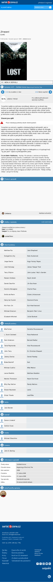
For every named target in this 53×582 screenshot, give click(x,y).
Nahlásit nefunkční (45, 213)
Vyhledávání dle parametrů (21, 561)
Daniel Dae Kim (9, 283)
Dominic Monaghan (10, 289)
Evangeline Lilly (9, 256)
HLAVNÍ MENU (6, 7)
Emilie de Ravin (9, 294)
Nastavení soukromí (18, 537)
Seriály (4, 550)
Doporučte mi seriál (19, 550)
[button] (26, 82)
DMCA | (11, 539)
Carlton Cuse (8, 426)
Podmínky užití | (7, 537)
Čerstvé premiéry (18, 553)
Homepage (38, 550)
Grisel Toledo (9, 395)
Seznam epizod (13, 39)
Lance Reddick (9, 373)
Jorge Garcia (8, 261)
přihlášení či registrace (45, 2)
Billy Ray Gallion (10, 384)
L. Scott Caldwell (10, 335)
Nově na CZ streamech (20, 555)
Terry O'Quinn (8, 272)
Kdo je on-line (39, 553)
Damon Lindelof (9, 420)
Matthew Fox (8, 250)
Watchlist (5, 563)
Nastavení (37, 555)
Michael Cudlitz (9, 368)
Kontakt (16, 539)
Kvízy (4, 555)
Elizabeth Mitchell (10, 316)
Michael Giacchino (10, 438)
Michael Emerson (10, 311)
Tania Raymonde (9, 346)
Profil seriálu (4, 39)
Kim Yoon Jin (8, 305)
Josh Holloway (9, 267)
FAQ (20, 539)
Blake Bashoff (9, 362)
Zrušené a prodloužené (20, 558)
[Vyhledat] (50, 7)
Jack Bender (8, 408)
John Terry (8, 351)
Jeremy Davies (9, 357)
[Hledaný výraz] (43, 7)
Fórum (4, 558)
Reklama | (5, 539)
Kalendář (5, 561)
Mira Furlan (8, 329)
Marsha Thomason (10, 379)
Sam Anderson (9, 340)
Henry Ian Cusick (10, 300)
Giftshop (37, 552)
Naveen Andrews (9, 278)
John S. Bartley (9, 451)
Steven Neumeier (10, 390)
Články (4, 553)
